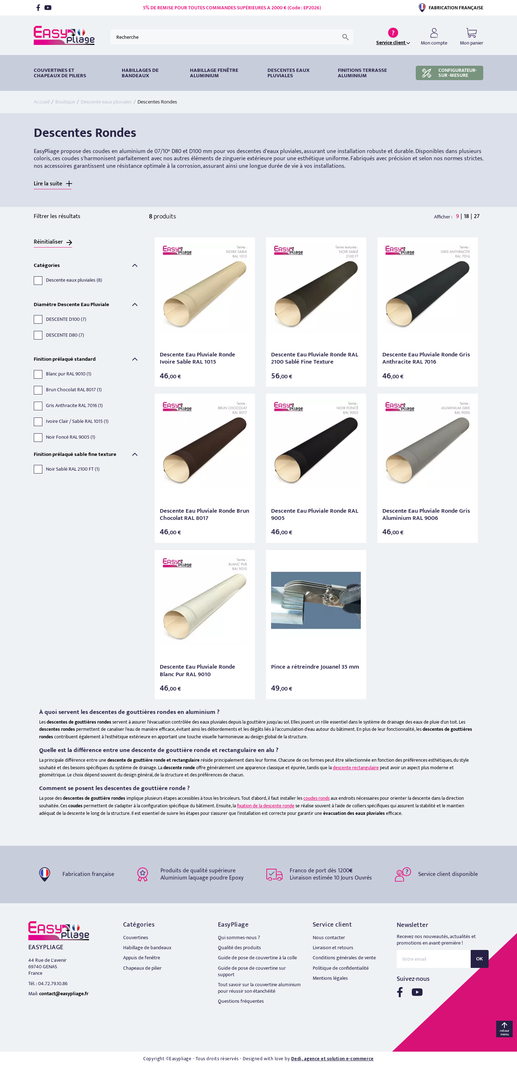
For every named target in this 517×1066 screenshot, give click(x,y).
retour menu (504, 1032)
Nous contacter (329, 937)
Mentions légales (330, 978)
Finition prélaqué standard (65, 359)
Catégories (47, 265)
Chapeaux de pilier (142, 968)
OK (479, 958)
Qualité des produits (239, 947)
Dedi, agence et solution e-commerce (332, 1059)
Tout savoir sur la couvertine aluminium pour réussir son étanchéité (259, 987)
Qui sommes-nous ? (239, 937)
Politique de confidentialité (341, 968)
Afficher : (443, 217)
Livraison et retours (333, 947)
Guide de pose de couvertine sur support (252, 971)
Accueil (42, 101)
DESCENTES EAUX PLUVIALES (288, 73)
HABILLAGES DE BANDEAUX (140, 73)
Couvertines (135, 937)
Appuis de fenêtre (141, 958)
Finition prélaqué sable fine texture (75, 454)
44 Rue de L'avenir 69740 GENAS (47, 963)
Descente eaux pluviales (106, 101)
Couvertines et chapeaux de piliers (60, 73)
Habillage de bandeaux (147, 947)
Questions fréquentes (241, 1001)
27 (477, 216)
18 (466, 216)
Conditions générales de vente (344, 958)
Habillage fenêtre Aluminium (214, 73)
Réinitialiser (48, 242)
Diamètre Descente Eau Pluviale (71, 304)
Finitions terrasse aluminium (362, 73)
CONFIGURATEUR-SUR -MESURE (449, 72)
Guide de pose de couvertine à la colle (257, 958)
